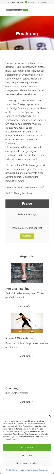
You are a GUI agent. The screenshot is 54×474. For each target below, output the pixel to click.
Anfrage (27, 230)
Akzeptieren (27, 447)
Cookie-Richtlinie (12, 470)
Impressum (43, 470)
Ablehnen (27, 455)
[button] (49, 415)
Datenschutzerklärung (29, 470)
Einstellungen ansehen (27, 463)
